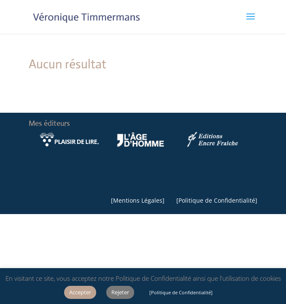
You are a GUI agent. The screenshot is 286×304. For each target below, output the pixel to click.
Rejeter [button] (120, 292)
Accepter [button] (80, 292)
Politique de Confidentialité (216, 200)
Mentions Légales (137, 200)
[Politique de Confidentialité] (181, 292)
